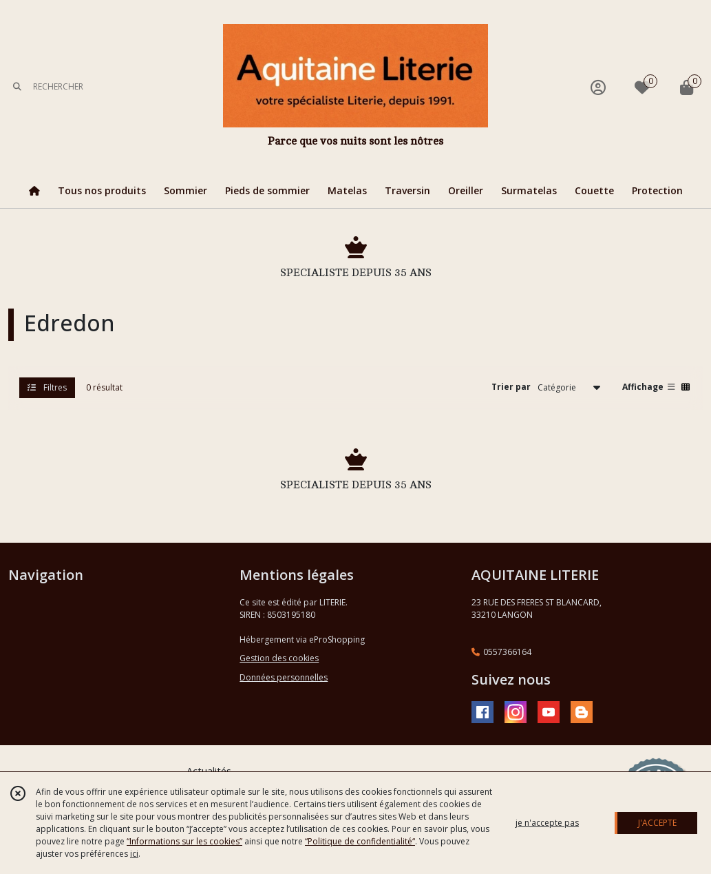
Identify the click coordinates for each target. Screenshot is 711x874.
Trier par (511, 387)
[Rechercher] (17, 87)
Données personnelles (284, 677)
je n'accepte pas (547, 823)
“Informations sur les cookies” (184, 841)
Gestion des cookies (279, 658)
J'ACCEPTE (657, 823)
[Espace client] (598, 87)
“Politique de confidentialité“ (360, 841)
